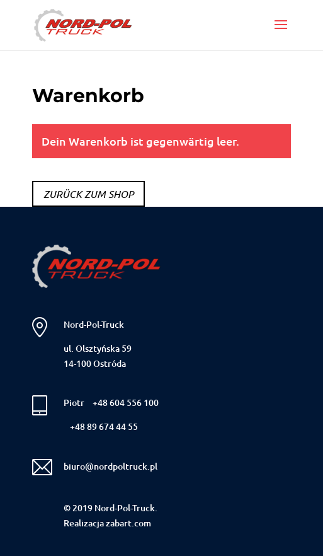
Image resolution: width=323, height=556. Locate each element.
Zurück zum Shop (88, 193)
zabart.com (128, 523)
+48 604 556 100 (126, 402)
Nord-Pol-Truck (94, 324)
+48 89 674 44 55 (104, 426)
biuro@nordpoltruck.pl (110, 466)
